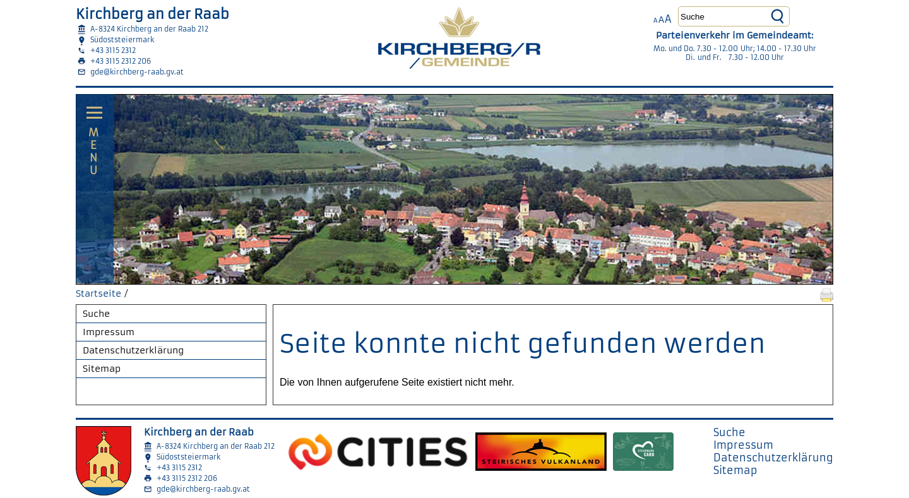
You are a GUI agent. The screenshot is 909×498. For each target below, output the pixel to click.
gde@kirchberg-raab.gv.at (137, 72)
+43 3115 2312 (113, 50)
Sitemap (102, 368)
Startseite (98, 293)
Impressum (108, 332)
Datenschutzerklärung (133, 350)
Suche (96, 313)
